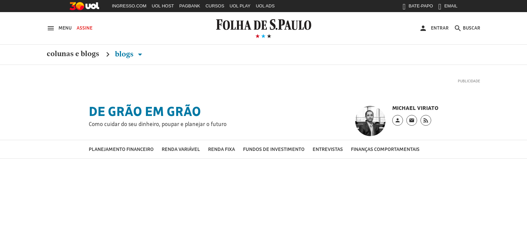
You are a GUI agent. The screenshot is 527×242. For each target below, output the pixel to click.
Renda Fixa (221, 149)
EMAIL (447, 7)
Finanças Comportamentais (385, 149)
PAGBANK (189, 5)
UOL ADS (265, 5)
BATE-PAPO (418, 7)
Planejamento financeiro (121, 149)
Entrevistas (328, 149)
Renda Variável (181, 149)
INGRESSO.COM (129, 5)
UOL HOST (163, 5)
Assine (84, 28)
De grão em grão (145, 111)
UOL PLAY (240, 5)
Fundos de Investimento (274, 149)
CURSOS (214, 5)
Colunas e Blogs (73, 54)
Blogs (130, 54)
